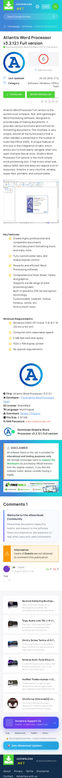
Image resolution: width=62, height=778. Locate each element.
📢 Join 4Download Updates (25, 745)
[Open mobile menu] (55, 6)
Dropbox (35, 413)
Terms (29, 771)
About (7, 771)
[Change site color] (37, 6)
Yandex (24, 413)
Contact (8, 776)
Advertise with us (26, 776)
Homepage (14, 26)
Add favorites (45, 70)
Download (16, 94)
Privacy (18, 771)
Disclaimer (43, 771)
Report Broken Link (40, 94)
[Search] (54, 16)
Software (27, 26)
